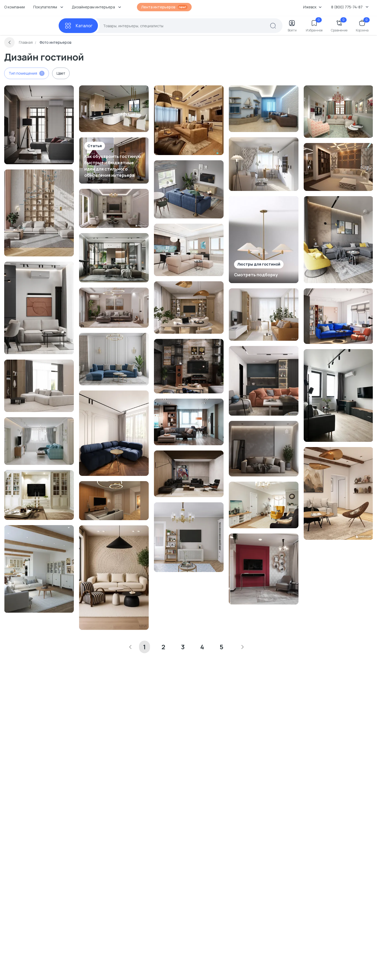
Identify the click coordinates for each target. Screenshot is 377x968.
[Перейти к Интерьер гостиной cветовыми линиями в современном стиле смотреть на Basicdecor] (114, 257)
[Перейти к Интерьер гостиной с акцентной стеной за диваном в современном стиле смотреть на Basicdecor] (263, 448)
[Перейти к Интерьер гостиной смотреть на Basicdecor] (114, 108)
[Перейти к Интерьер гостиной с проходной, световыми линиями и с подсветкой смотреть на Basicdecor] (189, 120)
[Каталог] (78, 25)
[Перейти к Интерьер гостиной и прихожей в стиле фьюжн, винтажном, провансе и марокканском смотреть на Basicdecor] (338, 111)
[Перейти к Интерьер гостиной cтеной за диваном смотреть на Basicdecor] (189, 473)
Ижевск (312, 6)
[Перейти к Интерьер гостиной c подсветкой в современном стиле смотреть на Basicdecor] (189, 422)
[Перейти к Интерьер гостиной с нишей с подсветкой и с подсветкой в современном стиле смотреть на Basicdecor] (338, 167)
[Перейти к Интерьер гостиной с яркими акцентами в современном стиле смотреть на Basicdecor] (338, 239)
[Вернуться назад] (9, 42)
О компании (14, 6)
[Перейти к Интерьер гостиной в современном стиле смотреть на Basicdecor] (39, 124)
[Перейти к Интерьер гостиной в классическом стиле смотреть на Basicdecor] (39, 495)
